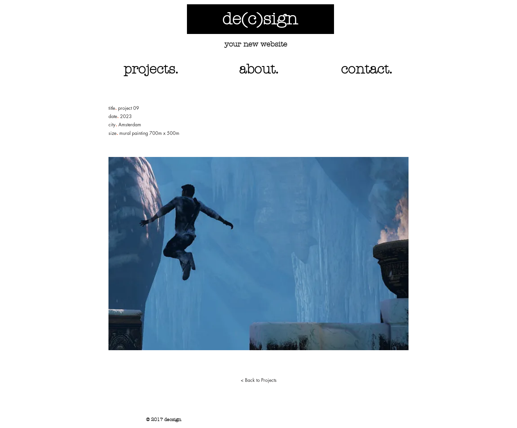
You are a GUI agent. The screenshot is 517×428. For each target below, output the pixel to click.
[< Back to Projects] (258, 380)
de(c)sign (260, 19)
